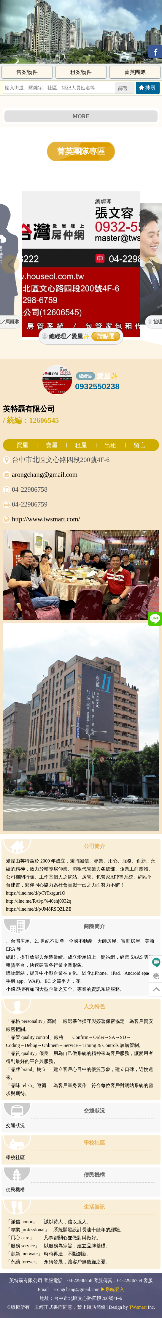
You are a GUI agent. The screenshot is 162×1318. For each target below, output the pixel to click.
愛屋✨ (108, 376)
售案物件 (27, 72)
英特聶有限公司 (29, 409)
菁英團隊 (135, 72)
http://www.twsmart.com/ (46, 519)
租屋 (81, 445)
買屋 (22, 445)
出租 (110, 445)
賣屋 (52, 445)
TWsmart (138, 1307)
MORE (81, 116)
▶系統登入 (112, 1289)
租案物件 (81, 72)
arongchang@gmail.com (44, 474)
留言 (140, 445)
